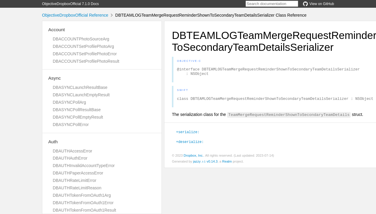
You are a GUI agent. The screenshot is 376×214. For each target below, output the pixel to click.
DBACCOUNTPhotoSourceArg (81, 39)
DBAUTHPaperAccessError (78, 173)
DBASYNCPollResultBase (77, 109)
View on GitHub (318, 4)
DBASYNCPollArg (69, 102)
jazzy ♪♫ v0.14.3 (205, 164)
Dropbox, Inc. (193, 158)
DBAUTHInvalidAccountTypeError (84, 165)
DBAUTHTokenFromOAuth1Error (83, 202)
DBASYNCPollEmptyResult (78, 117)
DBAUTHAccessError (72, 151)
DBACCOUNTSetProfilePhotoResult (86, 61)
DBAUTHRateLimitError (74, 180)
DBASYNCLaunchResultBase (80, 87)
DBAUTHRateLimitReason (77, 187)
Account (56, 29)
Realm (227, 164)
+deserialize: (190, 144)
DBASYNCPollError (71, 124)
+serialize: (187, 134)
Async (54, 78)
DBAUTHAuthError (70, 158)
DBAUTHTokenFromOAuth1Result (84, 210)
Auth (53, 141)
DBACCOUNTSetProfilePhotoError (85, 53)
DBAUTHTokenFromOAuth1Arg (82, 195)
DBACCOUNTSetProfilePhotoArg (83, 46)
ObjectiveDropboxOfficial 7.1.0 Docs (70, 4)
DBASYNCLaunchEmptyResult (81, 94)
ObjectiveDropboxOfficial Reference (75, 15)
